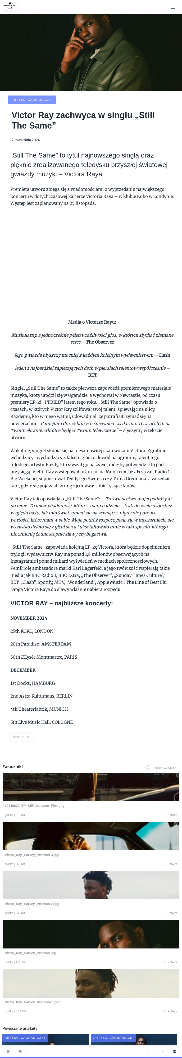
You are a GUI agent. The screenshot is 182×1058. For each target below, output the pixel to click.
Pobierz (49, 779)
